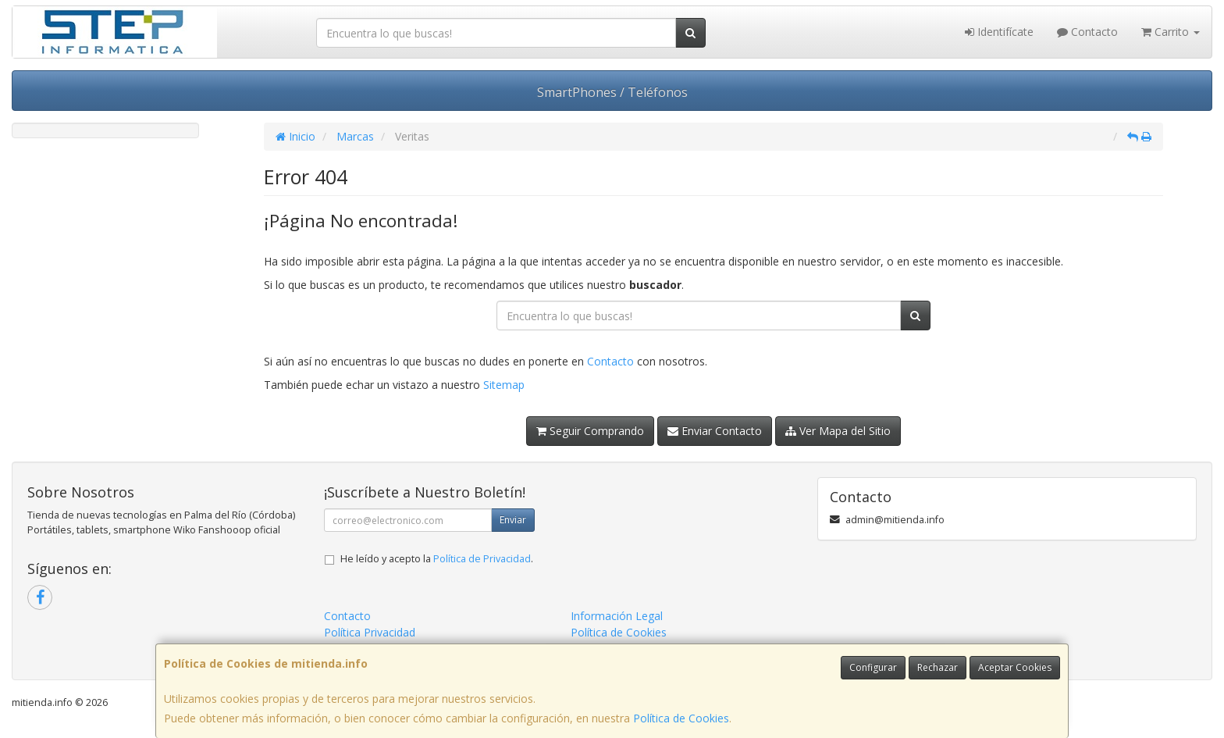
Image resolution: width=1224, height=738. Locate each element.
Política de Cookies (681, 718)
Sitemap (504, 384)
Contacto (1087, 31)
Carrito (1170, 31)
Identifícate (999, 31)
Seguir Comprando (590, 430)
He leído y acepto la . (436, 558)
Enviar (513, 519)
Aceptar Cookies (1014, 667)
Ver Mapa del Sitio (838, 430)
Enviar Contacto (714, 430)
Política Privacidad (369, 632)
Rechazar (937, 667)
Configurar (873, 667)
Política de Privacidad (482, 558)
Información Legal (617, 615)
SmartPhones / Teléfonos (612, 92)
